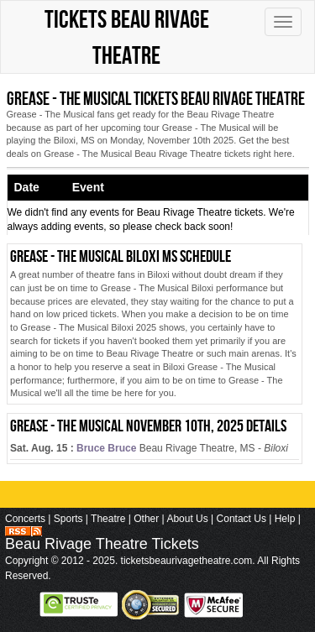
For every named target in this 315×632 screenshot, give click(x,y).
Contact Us (241, 519)
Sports (68, 519)
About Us (186, 519)
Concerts (25, 519)
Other (146, 519)
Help (285, 519)
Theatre (108, 519)
